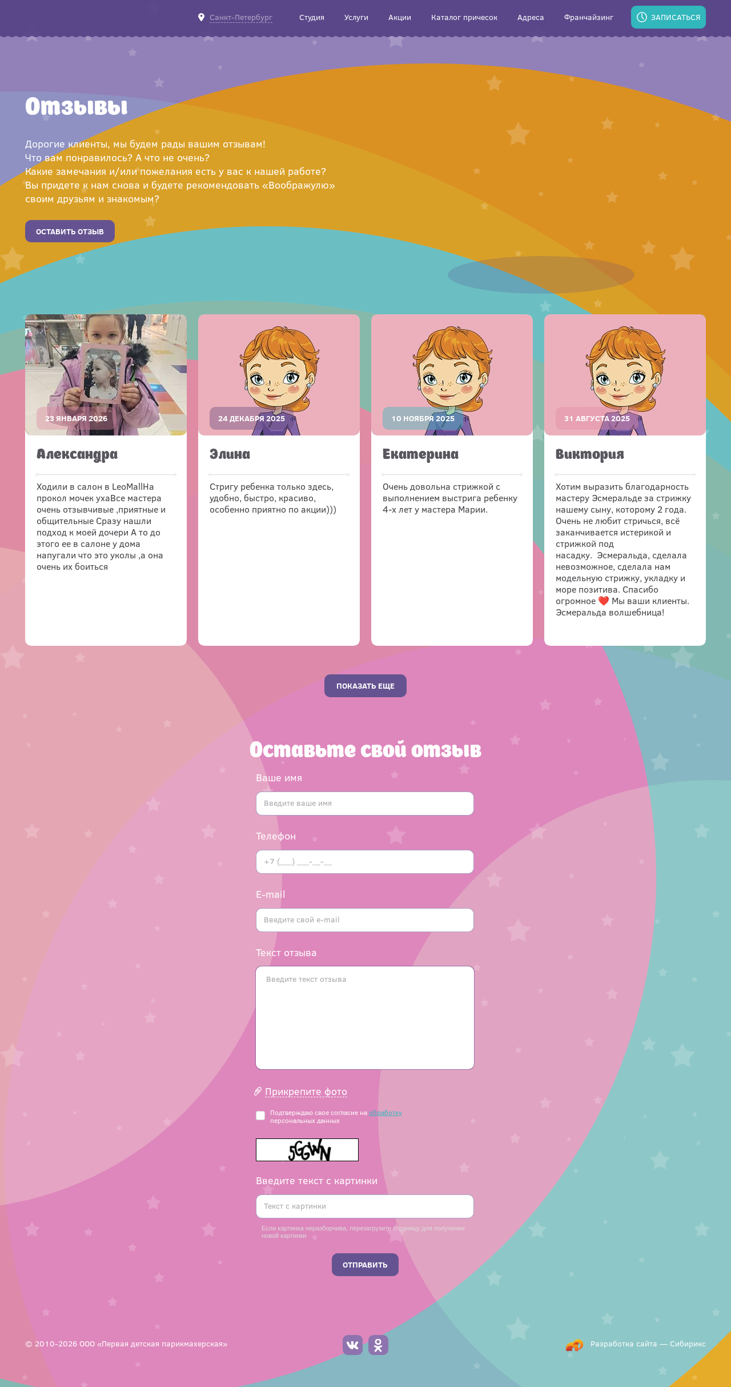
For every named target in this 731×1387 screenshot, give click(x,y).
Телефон (276, 835)
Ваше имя (279, 777)
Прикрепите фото (306, 1091)
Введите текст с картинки (316, 1180)
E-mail (271, 894)
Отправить (365, 1264)
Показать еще (365, 685)
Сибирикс (688, 1343)
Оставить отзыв (70, 231)
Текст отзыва (286, 952)
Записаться (675, 16)
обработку (385, 1112)
